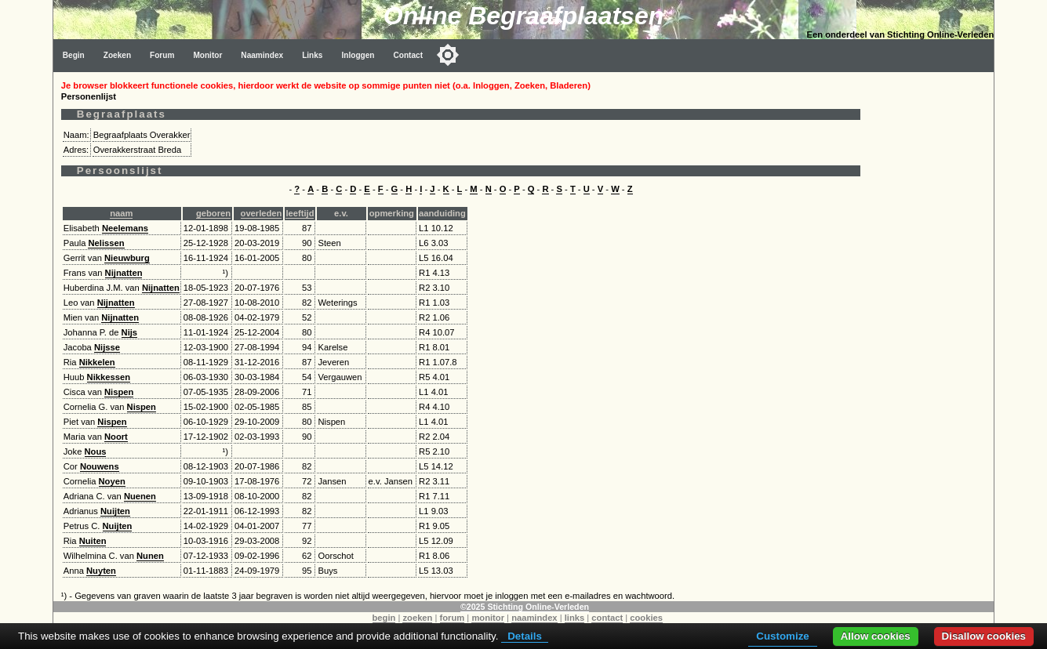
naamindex (534, 617)
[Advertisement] (931, 307)
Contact (408, 55)
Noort (116, 436)
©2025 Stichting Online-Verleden (524, 606)
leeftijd (299, 213)
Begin (74, 55)
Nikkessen (108, 377)
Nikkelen (97, 362)
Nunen (150, 555)
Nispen (118, 392)
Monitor (207, 55)
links (575, 617)
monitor (487, 617)
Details (524, 636)
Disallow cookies (984, 636)
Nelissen (106, 243)
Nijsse (107, 347)
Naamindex (262, 55)
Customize (782, 636)
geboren (213, 213)
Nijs (130, 332)
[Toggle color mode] (448, 55)
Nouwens (99, 466)
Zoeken (117, 55)
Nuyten (101, 570)
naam (121, 213)
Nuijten (115, 511)
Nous (96, 451)
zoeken (417, 617)
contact (607, 617)
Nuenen (140, 496)
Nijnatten (124, 272)
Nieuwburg (127, 258)
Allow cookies (876, 636)
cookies (646, 617)
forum (452, 617)
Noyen (112, 481)
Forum (162, 55)
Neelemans (125, 228)
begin (384, 617)
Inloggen (357, 55)
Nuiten (93, 541)
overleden (261, 213)
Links (312, 55)
